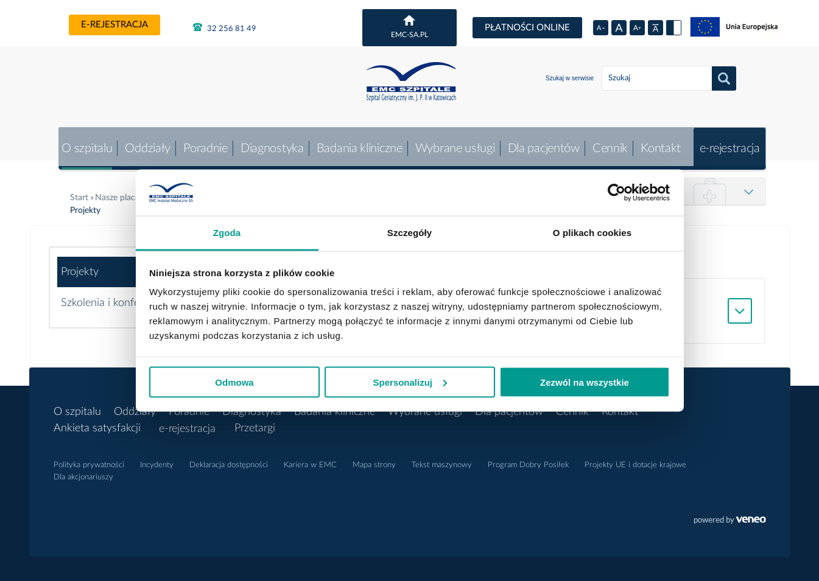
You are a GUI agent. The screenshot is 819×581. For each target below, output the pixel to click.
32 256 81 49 (224, 27)
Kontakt (659, 143)
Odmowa (234, 382)
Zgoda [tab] (227, 233)
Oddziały (143, 143)
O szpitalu (82, 143)
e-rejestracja (114, 24)
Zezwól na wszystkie (584, 382)
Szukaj (724, 78)
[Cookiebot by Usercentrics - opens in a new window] (616, 193)
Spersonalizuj (410, 382)
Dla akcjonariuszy (83, 472)
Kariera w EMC (310, 460)
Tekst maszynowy (442, 460)
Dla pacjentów (541, 143)
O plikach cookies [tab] (592, 233)
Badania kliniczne (356, 143)
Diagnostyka (268, 143)
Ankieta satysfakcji (97, 422)
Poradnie (201, 143)
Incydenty (157, 460)
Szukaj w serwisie (570, 78)
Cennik (608, 143)
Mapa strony (374, 460)
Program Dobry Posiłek (528, 460)
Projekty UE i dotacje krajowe (635, 460)
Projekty (80, 266)
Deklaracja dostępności (228, 460)
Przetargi (255, 422)
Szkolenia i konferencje (114, 297)
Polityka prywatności (89, 460)
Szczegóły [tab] (409, 233)
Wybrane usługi (452, 143)
